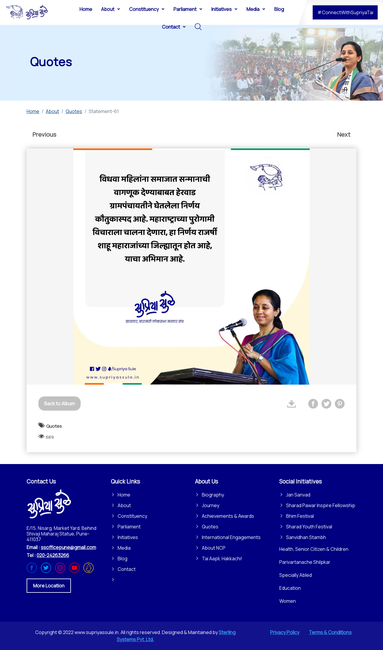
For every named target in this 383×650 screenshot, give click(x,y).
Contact (127, 569)
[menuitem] (86, 9)
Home (124, 494)
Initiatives (128, 537)
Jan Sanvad (298, 494)
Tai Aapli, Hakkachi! (222, 558)
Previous (44, 134)
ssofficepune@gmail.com (68, 547)
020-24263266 (53, 555)
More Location (48, 585)
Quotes (210, 526)
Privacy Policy (284, 632)
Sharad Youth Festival (309, 526)
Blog (122, 558)
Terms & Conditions (330, 632)
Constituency (132, 516)
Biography (213, 494)
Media (124, 548)
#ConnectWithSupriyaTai (345, 12)
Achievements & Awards (228, 516)
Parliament (129, 526)
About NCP (213, 548)
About (124, 505)
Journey (210, 505)
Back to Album (59, 403)
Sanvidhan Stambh (306, 537)
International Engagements (231, 537)
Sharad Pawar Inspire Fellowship (320, 505)
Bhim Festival (300, 516)
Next (343, 134)
